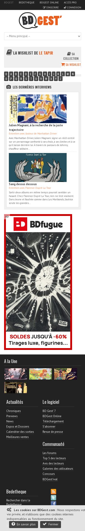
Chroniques (13, 411)
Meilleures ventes (17, 437)
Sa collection (70, 56)
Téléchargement (53, 421)
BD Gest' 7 (49, 411)
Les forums (49, 453)
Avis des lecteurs (53, 463)
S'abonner (49, 426)
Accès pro (70, 2)
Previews (12, 416)
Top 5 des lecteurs (54, 458)
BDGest (9, 2)
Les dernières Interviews (32, 86)
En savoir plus (24, 524)
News (10, 421)
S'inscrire (51, 7)
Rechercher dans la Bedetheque (18, 502)
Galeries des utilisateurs (58, 469)
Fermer (50, 524)
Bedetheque (26, 2)
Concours (49, 474)
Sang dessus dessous (23, 184)
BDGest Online (49, 2)
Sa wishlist (71, 64)
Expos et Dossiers (17, 426)
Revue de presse (53, 432)
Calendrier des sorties (20, 432)
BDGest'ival (50, 479)
